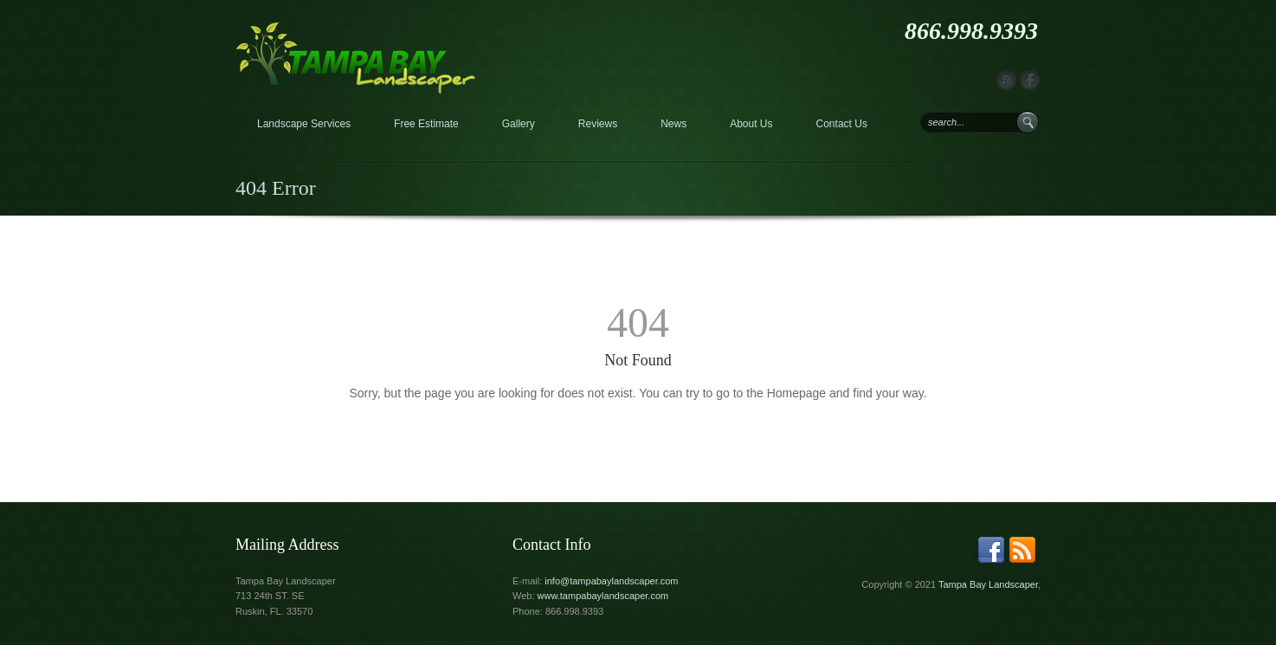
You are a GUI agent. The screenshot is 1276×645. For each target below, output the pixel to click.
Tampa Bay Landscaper (988, 584)
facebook (1030, 80)
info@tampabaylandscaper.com (611, 581)
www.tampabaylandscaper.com (603, 595)
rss (1006, 80)
